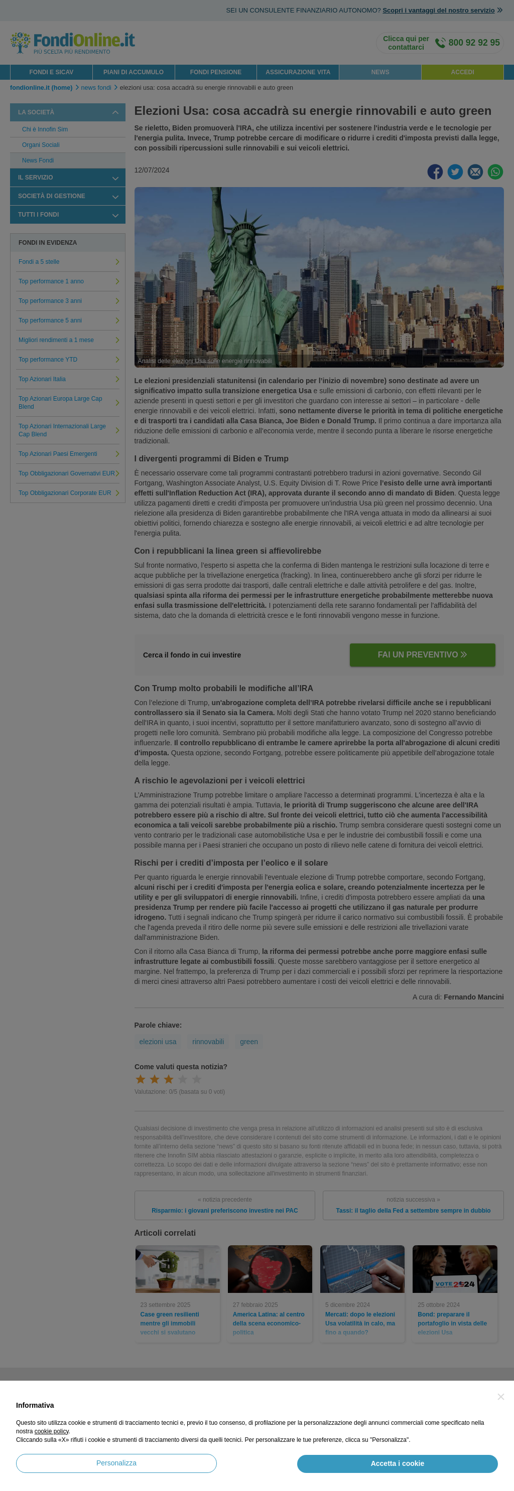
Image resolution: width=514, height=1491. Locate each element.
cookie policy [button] (52, 1431)
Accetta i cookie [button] (398, 1463)
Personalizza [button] (116, 1463)
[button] (501, 1397)
